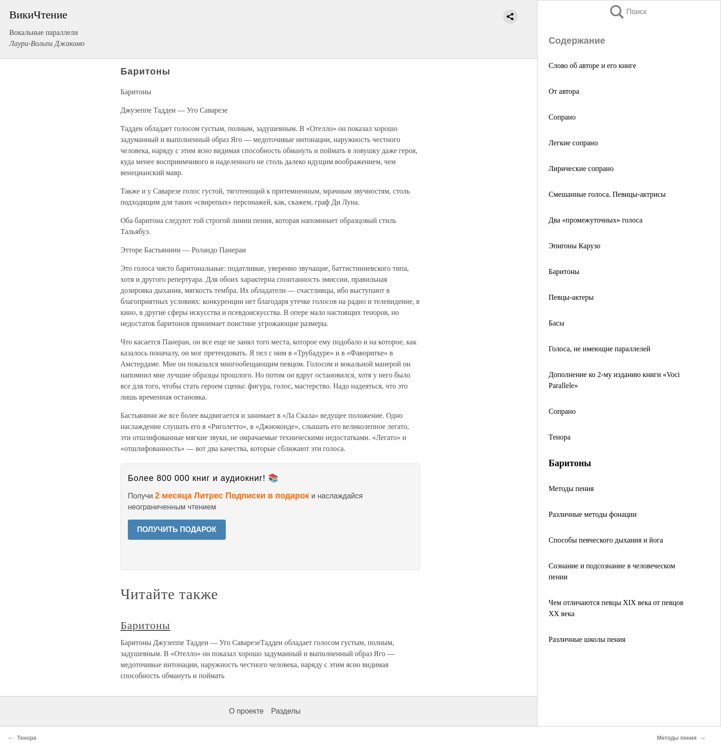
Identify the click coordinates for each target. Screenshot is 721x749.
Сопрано (562, 117)
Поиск (627, 12)
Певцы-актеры (571, 297)
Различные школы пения (587, 639)
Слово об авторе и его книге (592, 65)
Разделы (285, 711)
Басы (556, 323)
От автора (564, 91)
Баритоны (564, 271)
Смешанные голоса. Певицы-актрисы (607, 194)
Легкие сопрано (573, 143)
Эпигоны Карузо (575, 246)
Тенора (560, 437)
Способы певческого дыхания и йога (606, 540)
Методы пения (571, 488)
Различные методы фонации (592, 514)
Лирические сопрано (581, 168)
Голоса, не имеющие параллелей (599, 349)
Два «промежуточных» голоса (595, 220)
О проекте (246, 711)
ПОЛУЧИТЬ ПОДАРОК (177, 529)
